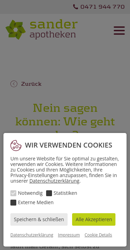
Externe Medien (36, 202)
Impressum (69, 235)
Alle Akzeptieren (94, 219)
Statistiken (65, 193)
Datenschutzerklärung (54, 180)
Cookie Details (98, 235)
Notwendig (30, 193)
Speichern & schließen (39, 219)
